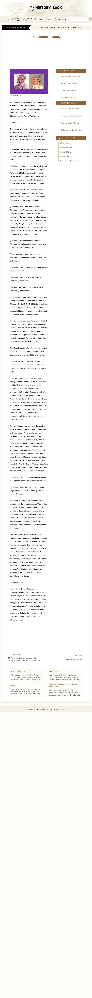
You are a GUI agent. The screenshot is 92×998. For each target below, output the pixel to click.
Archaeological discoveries (69, 161)
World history (65, 143)
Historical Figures (80, 27)
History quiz (64, 156)
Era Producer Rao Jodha (75, 659)
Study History (45, 27)
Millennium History (61, 27)
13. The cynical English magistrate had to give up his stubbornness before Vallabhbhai (24, 659)
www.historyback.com (43, 709)
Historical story (65, 152)
